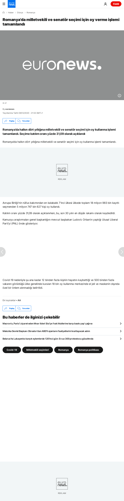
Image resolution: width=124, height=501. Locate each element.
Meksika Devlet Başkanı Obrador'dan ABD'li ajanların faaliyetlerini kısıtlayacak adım (46, 331)
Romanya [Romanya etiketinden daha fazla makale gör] (63, 349)
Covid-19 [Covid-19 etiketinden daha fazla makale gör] (12, 349)
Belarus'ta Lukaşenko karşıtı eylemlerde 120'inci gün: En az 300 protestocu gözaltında (48, 338)
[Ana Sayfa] (4, 12)
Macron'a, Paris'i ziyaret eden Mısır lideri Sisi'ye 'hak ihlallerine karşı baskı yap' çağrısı (48, 323)
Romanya (31, 13)
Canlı (116, 3)
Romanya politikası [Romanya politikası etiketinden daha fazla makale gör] (88, 349)
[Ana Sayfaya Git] (12, 4)
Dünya (20, 13)
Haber (11, 13)
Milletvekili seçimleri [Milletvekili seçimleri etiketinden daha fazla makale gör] (37, 349)
